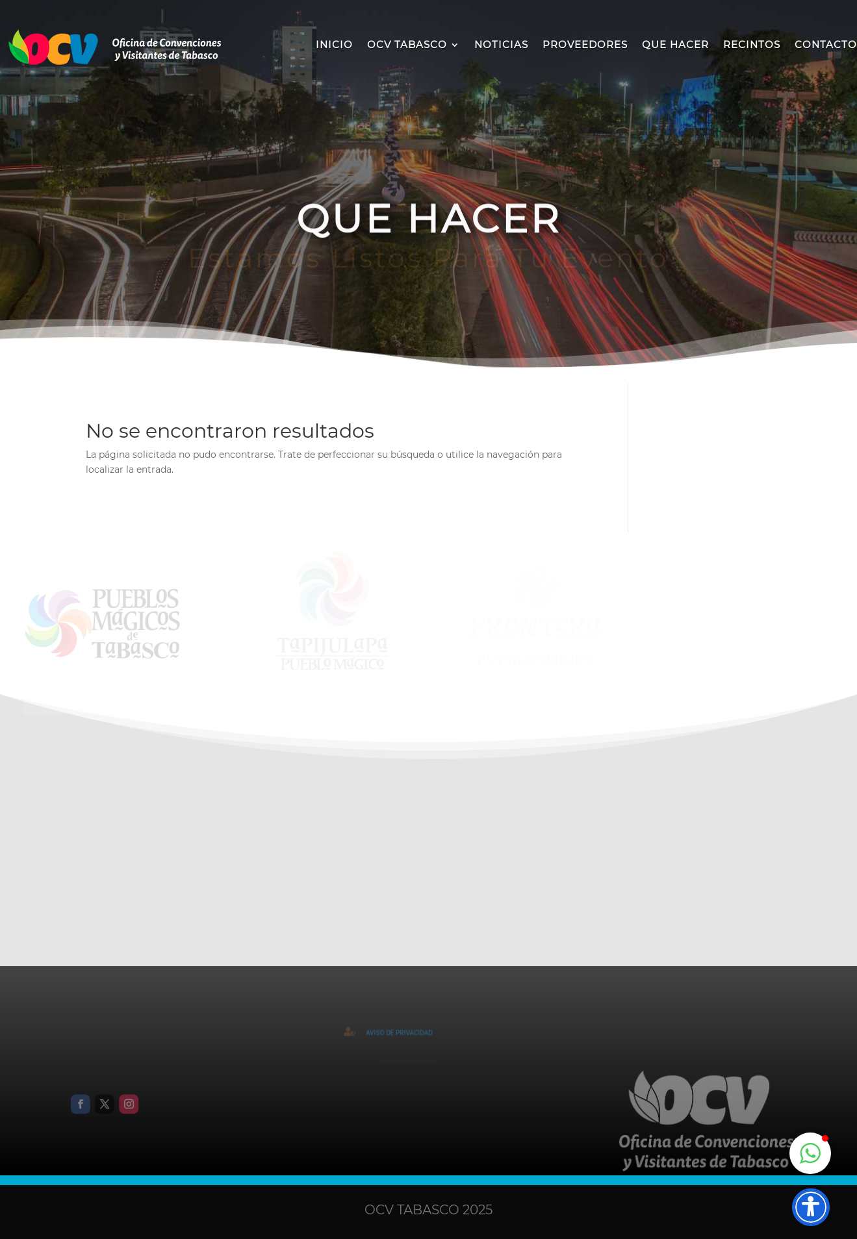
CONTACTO (826, 44)
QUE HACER (675, 44)
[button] (810, 1153)
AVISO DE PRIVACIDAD (405, 1033)
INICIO (334, 44)
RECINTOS (751, 44)
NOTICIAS (501, 44)
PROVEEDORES (585, 44)
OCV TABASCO (407, 44)
